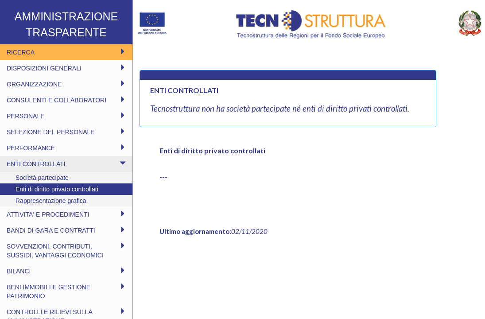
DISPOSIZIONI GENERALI (66, 68)
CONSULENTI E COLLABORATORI (66, 100)
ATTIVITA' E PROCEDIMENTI (66, 214)
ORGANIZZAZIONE (66, 84)
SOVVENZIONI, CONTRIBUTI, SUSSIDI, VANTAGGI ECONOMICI (66, 250)
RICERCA (66, 52)
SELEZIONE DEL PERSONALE (66, 132)
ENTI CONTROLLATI (66, 163)
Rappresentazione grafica (51, 200)
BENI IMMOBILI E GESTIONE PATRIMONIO (66, 291)
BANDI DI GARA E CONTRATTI (66, 230)
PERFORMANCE (66, 148)
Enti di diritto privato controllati (57, 189)
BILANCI (66, 271)
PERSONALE (66, 116)
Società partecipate (42, 177)
